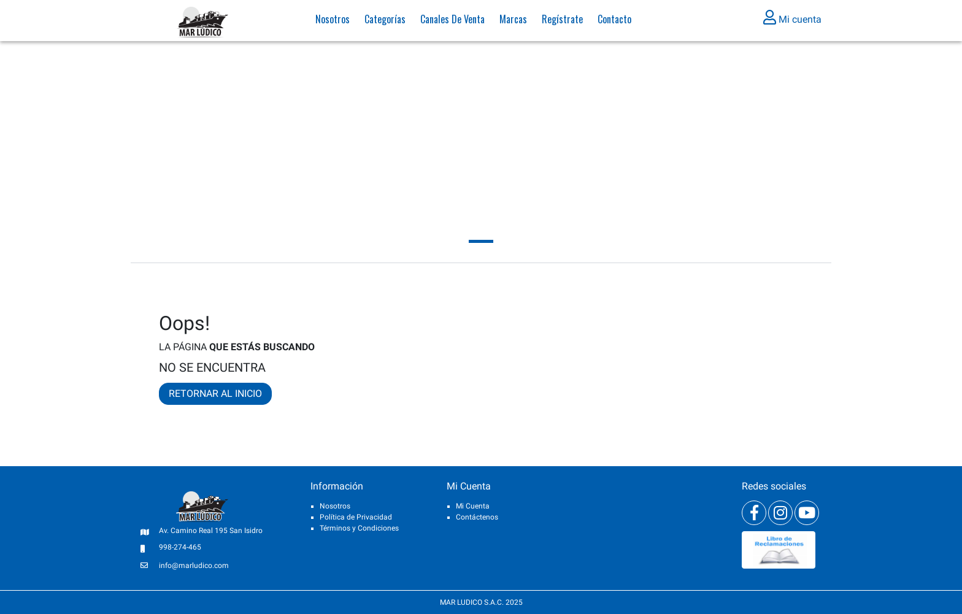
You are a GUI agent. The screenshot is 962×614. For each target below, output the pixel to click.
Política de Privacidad (356, 517)
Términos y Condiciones (359, 528)
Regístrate (562, 21)
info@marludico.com (194, 565)
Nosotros (332, 21)
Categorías (385, 21)
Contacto (614, 21)
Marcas (513, 21)
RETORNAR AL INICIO (215, 393)
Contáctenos (477, 517)
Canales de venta (452, 21)
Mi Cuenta (473, 506)
